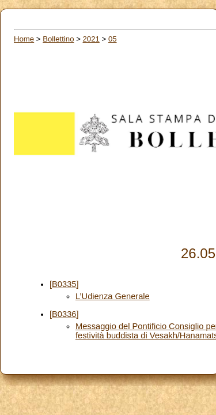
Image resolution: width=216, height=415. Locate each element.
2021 (91, 39)
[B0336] (64, 314)
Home (24, 39)
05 (112, 39)
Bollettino (58, 39)
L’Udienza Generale (112, 296)
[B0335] (64, 284)
